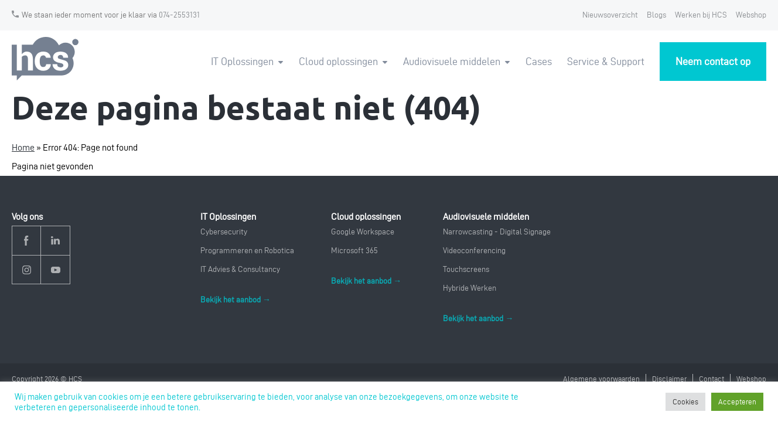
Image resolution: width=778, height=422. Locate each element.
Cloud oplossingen (338, 61)
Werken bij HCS (701, 15)
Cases (539, 61)
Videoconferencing (474, 250)
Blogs (656, 15)
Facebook (26, 241)
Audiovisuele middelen (451, 61)
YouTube (55, 270)
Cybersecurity (223, 231)
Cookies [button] (685, 401)
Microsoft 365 (354, 250)
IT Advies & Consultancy (240, 269)
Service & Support (605, 61)
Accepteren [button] (737, 401)
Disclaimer (669, 379)
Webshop (751, 15)
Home (23, 147)
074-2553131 (179, 15)
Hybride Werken (469, 288)
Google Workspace (362, 231)
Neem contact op (712, 61)
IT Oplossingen (242, 61)
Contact (711, 379)
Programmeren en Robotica (247, 250)
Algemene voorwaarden (601, 379)
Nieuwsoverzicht (610, 15)
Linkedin (55, 241)
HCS (47, 59)
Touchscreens (466, 269)
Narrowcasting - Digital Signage (497, 231)
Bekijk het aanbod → (235, 299)
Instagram (26, 270)
